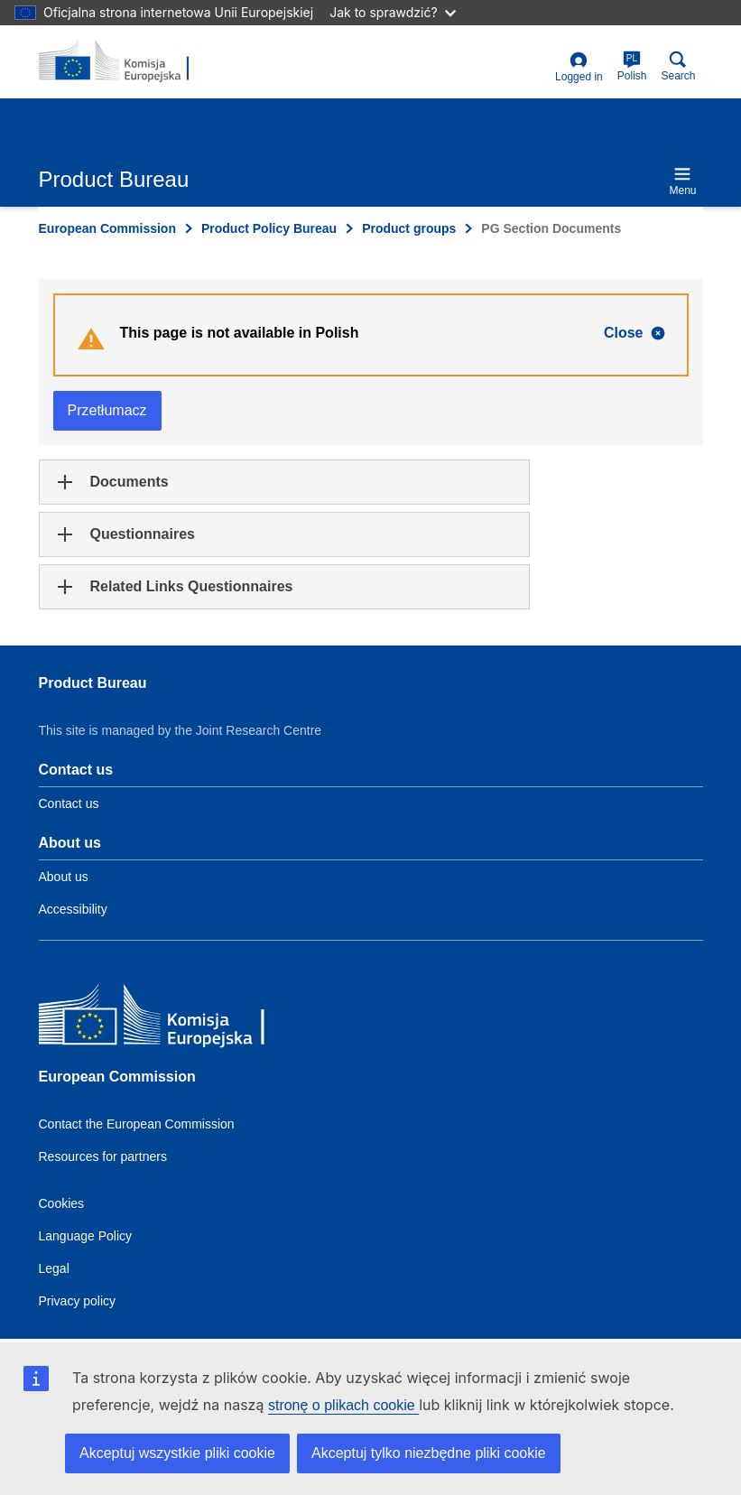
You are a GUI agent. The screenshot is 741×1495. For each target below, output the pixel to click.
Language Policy (86, 1236)
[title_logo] (126, 61)
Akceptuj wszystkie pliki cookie (177, 1453)
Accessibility (73, 909)
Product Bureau (93, 683)
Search (678, 66)
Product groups (409, 228)
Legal (54, 1268)
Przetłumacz (107, 410)
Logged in (579, 67)
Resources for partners (103, 1156)
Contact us (69, 803)
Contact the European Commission (137, 1124)
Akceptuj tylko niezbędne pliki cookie (428, 1453)
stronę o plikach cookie (343, 1405)
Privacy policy (77, 1301)
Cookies (62, 1203)
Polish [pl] (632, 66)
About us (63, 876)
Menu (682, 181)
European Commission (107, 228)
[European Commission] (170, 1019)
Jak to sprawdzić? (392, 12)
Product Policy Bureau (269, 228)
